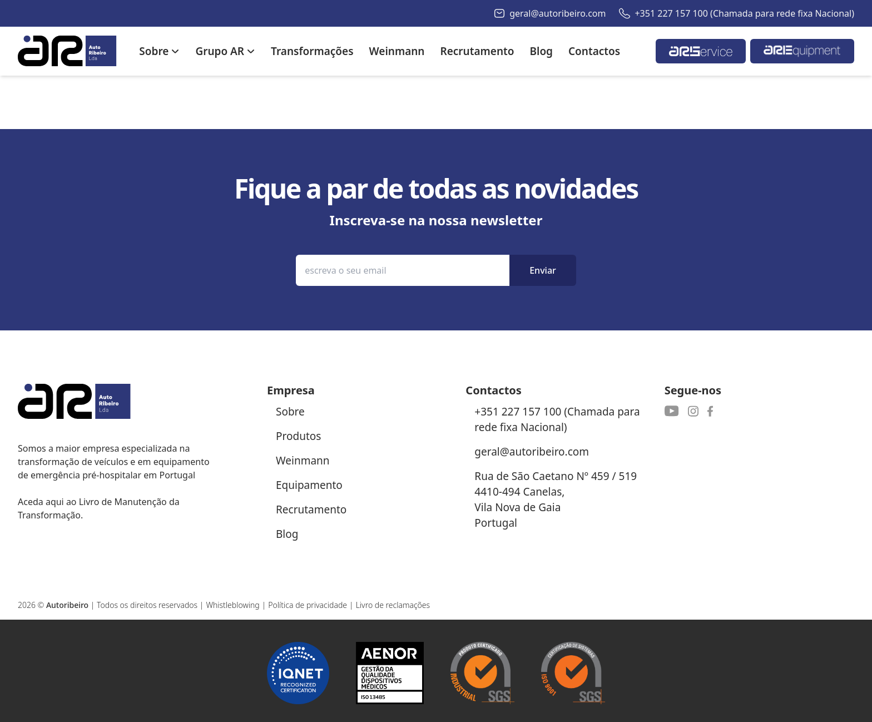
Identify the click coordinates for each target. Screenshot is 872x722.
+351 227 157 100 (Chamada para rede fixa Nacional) (744, 13)
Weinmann (303, 460)
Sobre (290, 411)
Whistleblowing (232, 605)
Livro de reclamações (393, 605)
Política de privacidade (307, 605)
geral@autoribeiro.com (557, 13)
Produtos (298, 436)
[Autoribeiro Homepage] (67, 51)
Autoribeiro (67, 605)
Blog (287, 534)
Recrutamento (311, 509)
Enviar (542, 270)
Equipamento (309, 485)
